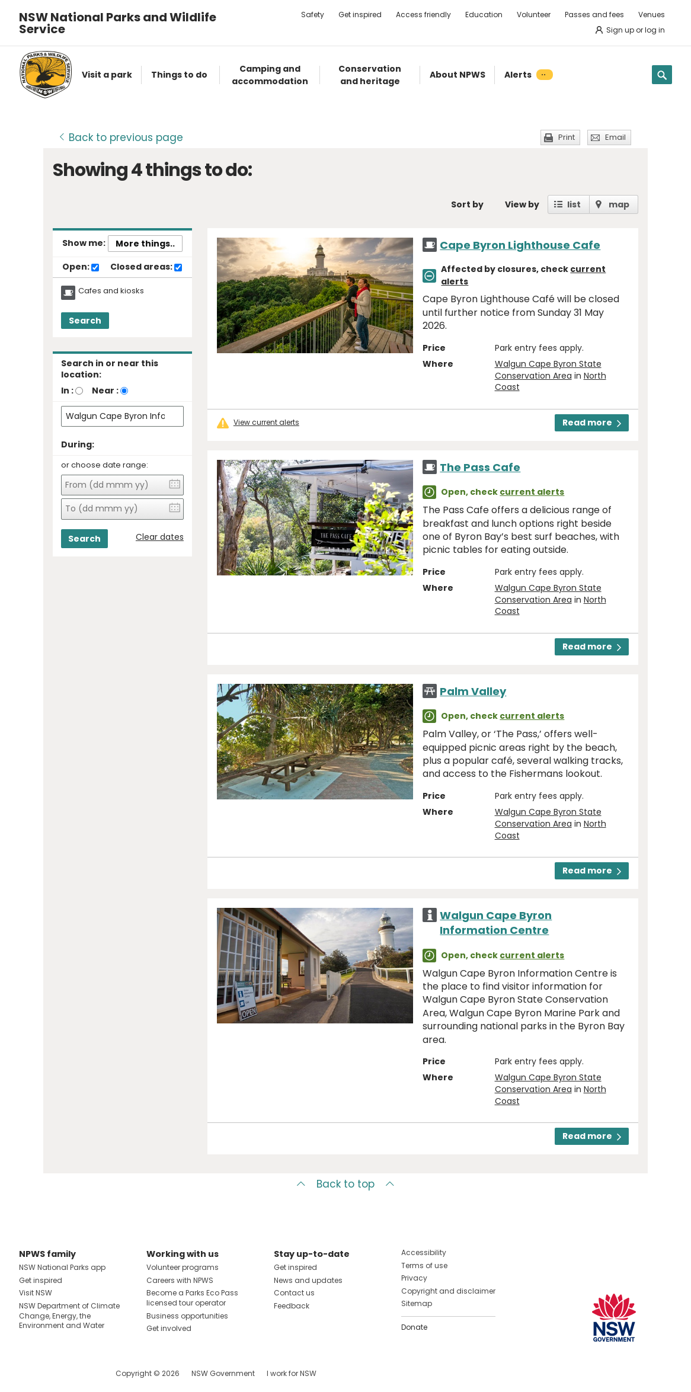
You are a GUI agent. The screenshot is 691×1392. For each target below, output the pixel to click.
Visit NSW (35, 1293)
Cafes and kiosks (111, 291)
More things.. (145, 243)
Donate (414, 1327)
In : (67, 390)
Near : (105, 390)
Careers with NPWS (179, 1280)
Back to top (345, 1184)
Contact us (294, 1293)
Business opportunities (187, 1316)
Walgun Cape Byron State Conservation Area (548, 370)
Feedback (291, 1306)
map (619, 204)
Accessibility (423, 1252)
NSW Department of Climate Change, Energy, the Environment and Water (69, 1316)
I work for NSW (291, 1373)
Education (484, 14)
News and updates (308, 1280)
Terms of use (424, 1265)
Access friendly (423, 14)
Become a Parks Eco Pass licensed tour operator (192, 1298)
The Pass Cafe (480, 467)
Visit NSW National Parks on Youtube (81, 1373)
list (574, 204)
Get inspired (360, 14)
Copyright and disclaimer (448, 1291)
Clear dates (160, 537)
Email (615, 137)
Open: (80, 267)
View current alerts (266, 422)
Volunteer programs (182, 1267)
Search (85, 321)
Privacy (414, 1278)
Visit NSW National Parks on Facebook (30, 1373)
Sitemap (416, 1303)
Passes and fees (594, 14)
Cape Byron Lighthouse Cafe (520, 245)
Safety (312, 14)
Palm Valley (473, 691)
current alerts (532, 492)
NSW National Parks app (62, 1267)
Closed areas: (146, 267)
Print (566, 137)
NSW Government (223, 1373)
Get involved (168, 1328)
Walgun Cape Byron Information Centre (496, 922)
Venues (651, 14)
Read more (591, 422)
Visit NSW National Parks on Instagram (55, 1373)
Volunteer (534, 14)
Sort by (467, 204)
